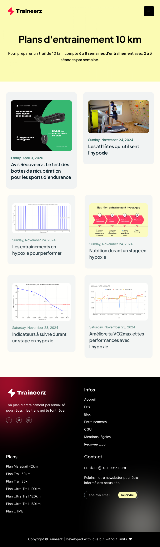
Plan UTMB (14, 511)
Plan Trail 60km (18, 473)
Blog (87, 414)
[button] (149, 11)
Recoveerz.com (96, 444)
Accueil (90, 399)
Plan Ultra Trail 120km (23, 496)
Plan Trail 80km (18, 481)
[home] (25, 11)
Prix (87, 406)
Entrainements (95, 421)
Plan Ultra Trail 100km (23, 488)
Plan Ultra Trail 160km (23, 503)
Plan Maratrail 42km (22, 466)
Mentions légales (97, 436)
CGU (88, 429)
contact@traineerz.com (105, 467)
